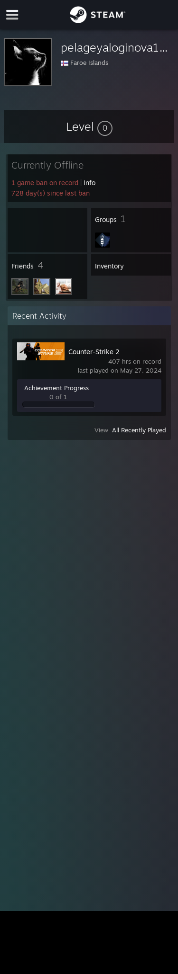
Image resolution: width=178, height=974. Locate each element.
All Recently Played (139, 430)
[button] (89, 126)
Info (89, 183)
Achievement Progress (56, 388)
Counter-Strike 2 (94, 352)
